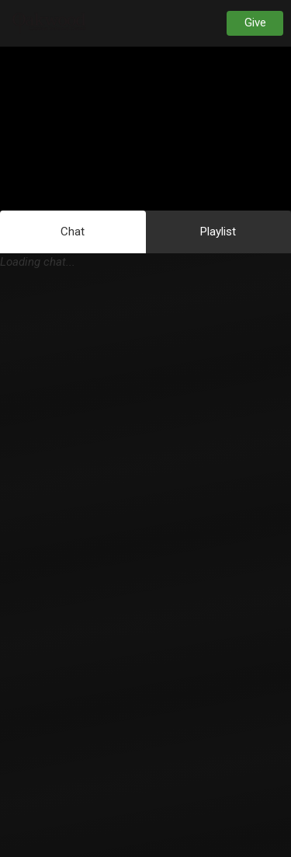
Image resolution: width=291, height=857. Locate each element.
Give (255, 23)
